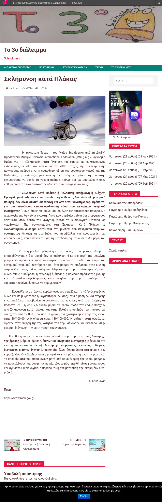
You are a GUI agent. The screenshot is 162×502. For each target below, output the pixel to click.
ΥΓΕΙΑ (29, 88)
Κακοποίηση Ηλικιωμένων (126, 230)
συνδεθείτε (48, 478)
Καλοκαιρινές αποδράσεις (126, 203)
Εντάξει (84, 496)
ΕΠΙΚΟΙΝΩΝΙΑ (47, 67)
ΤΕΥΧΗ (99, 67)
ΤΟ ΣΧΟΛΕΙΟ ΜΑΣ (121, 67)
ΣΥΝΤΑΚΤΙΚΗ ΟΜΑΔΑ (75, 67)
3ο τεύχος (115, 170)
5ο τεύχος (115, 156)
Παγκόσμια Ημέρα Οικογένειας (129, 223)
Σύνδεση (77, 2)
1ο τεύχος (115, 183)
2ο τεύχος (115, 176)
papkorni (14, 88)
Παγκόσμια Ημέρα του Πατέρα (128, 216)
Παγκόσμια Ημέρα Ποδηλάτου (128, 209)
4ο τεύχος (115, 163)
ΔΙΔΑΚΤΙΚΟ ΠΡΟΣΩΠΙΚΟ (17, 67)
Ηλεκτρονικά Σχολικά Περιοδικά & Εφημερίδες (40, 2)
